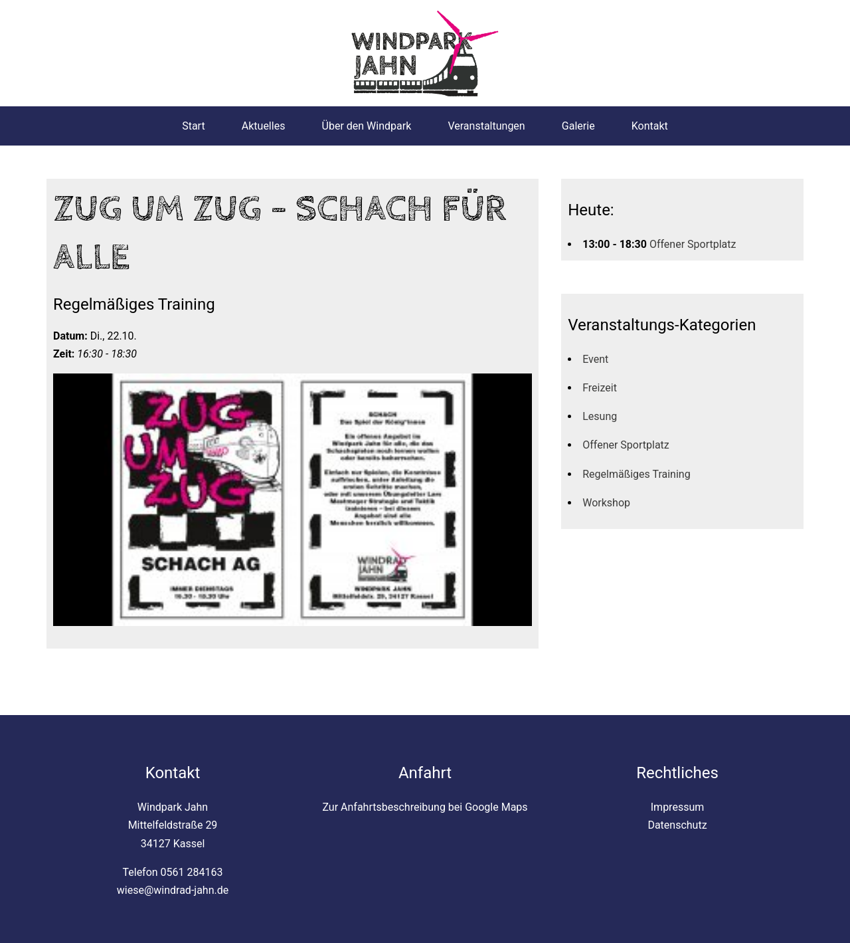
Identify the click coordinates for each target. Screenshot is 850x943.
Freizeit (599, 387)
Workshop (606, 502)
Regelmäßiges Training (636, 474)
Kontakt (650, 126)
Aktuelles (264, 126)
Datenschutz (677, 825)
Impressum (678, 807)
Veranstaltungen (486, 126)
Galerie (578, 126)
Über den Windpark (367, 126)
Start (193, 126)
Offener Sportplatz (692, 244)
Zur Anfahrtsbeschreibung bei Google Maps (424, 807)
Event (595, 359)
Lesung (599, 416)
